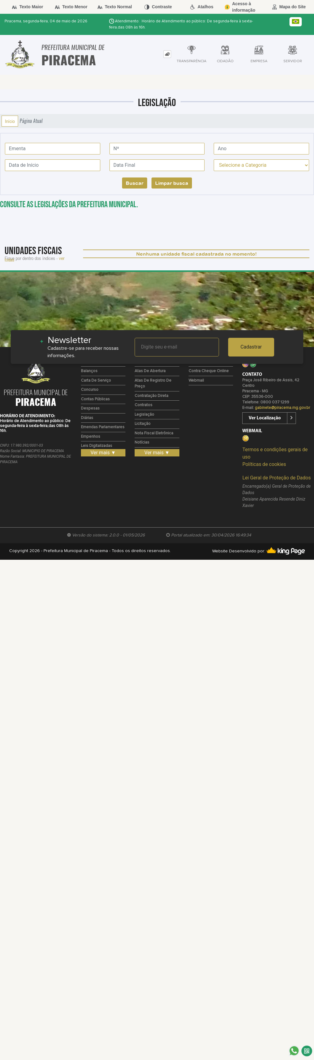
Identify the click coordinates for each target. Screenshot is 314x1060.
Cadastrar (251, 347)
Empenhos (90, 437)
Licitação (143, 424)
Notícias (142, 442)
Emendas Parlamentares (102, 427)
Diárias (87, 418)
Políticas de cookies (264, 464)
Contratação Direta (151, 396)
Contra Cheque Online (209, 371)
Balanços (89, 371)
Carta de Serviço (96, 381)
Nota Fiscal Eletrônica (154, 433)
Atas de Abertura (150, 371)
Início (10, 121)
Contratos (143, 405)
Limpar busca (171, 183)
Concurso (89, 390)
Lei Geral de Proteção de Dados (276, 478)
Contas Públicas (95, 399)
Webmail (196, 381)
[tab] (167, 54)
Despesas (90, 408)
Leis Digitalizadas (96, 446)
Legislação (144, 415)
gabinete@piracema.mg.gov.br (282, 408)
